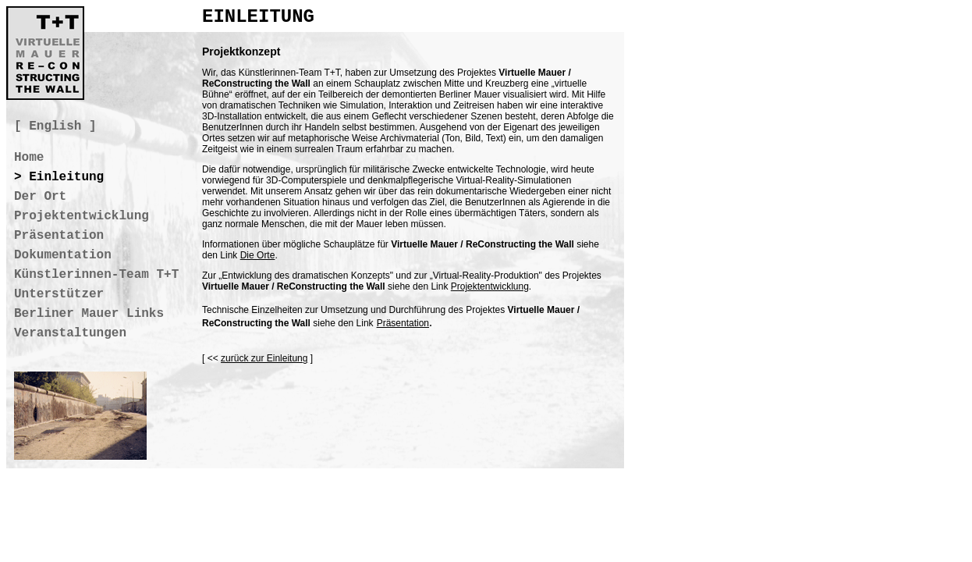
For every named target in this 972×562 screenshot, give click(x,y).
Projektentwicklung (490, 286)
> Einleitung (59, 177)
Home (29, 158)
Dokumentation (63, 255)
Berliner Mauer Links (89, 314)
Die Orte (257, 255)
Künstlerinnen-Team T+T (96, 275)
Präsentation (403, 323)
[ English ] (55, 126)
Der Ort (40, 197)
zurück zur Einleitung (264, 358)
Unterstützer (59, 294)
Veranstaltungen (70, 333)
